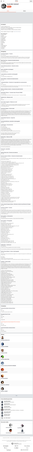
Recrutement (14, 440)
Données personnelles (22, 440)
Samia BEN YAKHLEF (7, 409)
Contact (8, 440)
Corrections (17, 441)
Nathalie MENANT (9, 427)
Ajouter (10, 6)
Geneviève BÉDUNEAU (21, 432)
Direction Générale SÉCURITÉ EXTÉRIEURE (8, 365)
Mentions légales (9, 441)
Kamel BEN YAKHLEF (7, 401)
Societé (17, 440)
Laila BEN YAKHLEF (7, 403)
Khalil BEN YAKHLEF (7, 414)
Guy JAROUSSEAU (20, 427)
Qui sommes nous (4, 440)
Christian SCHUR (4, 352)
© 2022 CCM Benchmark (23, 441)
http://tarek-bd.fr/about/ (17, 31)
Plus (16, 395)
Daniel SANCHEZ (8, 432)
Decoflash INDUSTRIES (5, 359)
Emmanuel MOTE (4, 372)
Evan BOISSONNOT (4, 378)
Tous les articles (14, 441)
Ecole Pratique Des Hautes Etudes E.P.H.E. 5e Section (10, 321)
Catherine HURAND (4, 346)
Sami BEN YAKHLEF (7, 406)
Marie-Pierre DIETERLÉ (5, 384)
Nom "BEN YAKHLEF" (7, 417)
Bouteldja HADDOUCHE (5, 340)
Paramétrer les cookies (28, 440)
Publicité (11, 440)
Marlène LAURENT (4, 391)
